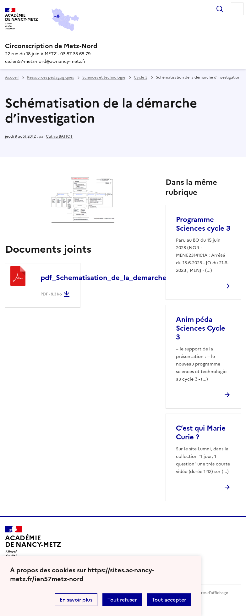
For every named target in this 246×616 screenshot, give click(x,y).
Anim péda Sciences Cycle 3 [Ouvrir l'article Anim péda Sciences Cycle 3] (200, 328)
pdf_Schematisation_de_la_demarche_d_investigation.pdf (138, 277)
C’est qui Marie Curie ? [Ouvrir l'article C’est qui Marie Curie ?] (201, 432)
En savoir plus (76, 599)
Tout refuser (122, 599)
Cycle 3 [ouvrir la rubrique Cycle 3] (140, 77)
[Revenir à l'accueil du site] (33, 544)
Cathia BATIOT (59, 136)
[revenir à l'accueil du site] (123, 45)
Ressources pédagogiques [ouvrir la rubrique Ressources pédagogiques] (50, 77)
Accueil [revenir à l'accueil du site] (12, 77)
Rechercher (219, 9)
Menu (237, 9)
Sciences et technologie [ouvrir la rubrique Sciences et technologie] (103, 77)
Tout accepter (169, 599)
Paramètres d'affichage (207, 593)
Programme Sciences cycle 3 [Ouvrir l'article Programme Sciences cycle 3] (203, 224)
